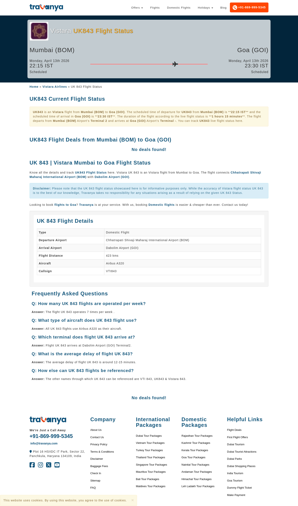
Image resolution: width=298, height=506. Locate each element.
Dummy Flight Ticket (239, 487)
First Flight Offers (237, 437)
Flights (155, 7)
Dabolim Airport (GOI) (112, 177)
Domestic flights (161, 204)
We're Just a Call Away (48, 430)
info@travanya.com (43, 443)
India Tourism (235, 473)
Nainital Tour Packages (195, 464)
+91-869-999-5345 (249, 7)
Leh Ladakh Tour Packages (197, 486)
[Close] (132, 500)
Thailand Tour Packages (150, 457)
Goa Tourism (234, 480)
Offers (137, 7)
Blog (223, 7)
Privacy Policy (98, 444)
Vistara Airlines (54, 86)
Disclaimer (96, 458)
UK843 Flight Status (91, 172)
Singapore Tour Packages (151, 464)
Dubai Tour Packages (149, 435)
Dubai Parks (234, 458)
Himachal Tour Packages (196, 479)
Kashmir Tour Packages (195, 442)
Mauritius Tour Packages (151, 471)
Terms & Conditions (102, 451)
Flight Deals (234, 429)
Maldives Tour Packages (151, 486)
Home (34, 86)
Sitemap (95, 480)
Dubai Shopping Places (241, 466)
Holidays (205, 7)
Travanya (87, 204)
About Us (95, 429)
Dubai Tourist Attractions (242, 451)
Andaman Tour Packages (196, 471)
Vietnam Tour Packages (150, 442)
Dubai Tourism (236, 444)
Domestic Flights (178, 7)
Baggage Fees (99, 466)
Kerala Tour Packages (194, 450)
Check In (95, 473)
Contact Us (97, 437)
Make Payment (236, 495)
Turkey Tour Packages (149, 450)
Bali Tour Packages (147, 479)
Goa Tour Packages (193, 457)
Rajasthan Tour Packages (196, 435)
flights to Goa (65, 204)
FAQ (93, 487)
